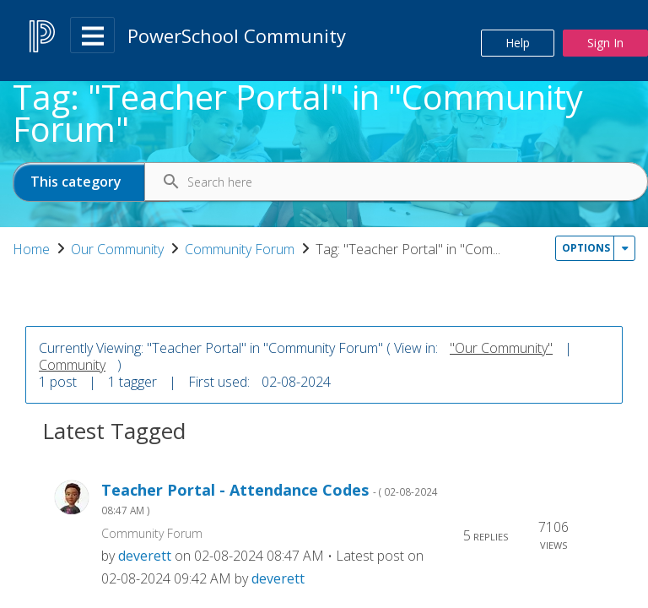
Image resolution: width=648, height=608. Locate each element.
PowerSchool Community (236, 35)
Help (517, 43)
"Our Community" (501, 400)
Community (72, 417)
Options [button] (586, 312)
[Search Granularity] (91, 182)
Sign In (605, 43)
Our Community (231, 249)
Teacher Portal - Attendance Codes (269, 551)
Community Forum (353, 249)
